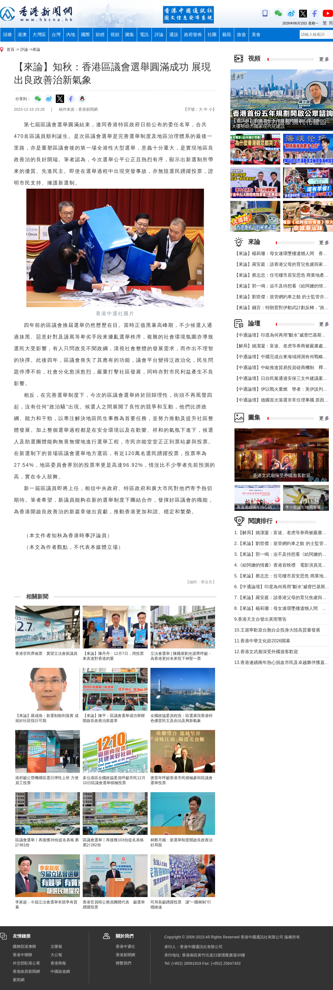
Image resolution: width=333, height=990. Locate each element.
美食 (256, 34)
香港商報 (58, 963)
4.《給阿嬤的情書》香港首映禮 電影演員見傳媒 (282, 565)
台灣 (56, 34)
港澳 (22, 34)
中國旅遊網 (60, 971)
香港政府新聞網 (26, 971)
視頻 (114, 34)
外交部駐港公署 (26, 963)
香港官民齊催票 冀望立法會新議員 (46, 653)
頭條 (7, 34)
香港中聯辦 (22, 955)
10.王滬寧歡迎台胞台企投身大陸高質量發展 (277, 630)
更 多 (324, 59)
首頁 (10, 49)
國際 (85, 34)
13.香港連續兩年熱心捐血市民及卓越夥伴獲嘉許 (281, 662)
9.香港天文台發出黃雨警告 (260, 619)
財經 (100, 34)
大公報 (56, 955)
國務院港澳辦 (24, 946)
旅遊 (241, 34)
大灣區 (39, 34)
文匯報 (56, 946)
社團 (212, 34)
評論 (159, 34)
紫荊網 (18, 980)
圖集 (129, 34)
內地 (70, 34)
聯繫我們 (123, 963)
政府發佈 (193, 34)
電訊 (144, 34)
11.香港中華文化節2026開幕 (262, 640)
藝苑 (226, 34)
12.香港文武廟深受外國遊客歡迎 (266, 651)
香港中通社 (125, 946)
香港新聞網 (125, 955)
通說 (173, 34)
